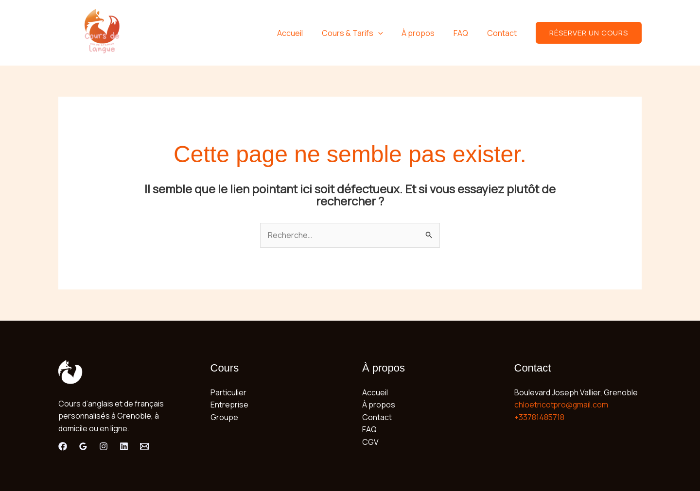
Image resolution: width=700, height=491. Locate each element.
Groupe (224, 417)
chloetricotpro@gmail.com (561, 404)
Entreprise (229, 404)
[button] (389, 33)
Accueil (304, 33)
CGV (370, 442)
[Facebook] (62, 446)
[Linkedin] (124, 446)
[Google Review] (83, 446)
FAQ (465, 33)
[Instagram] (103, 446)
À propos (426, 33)
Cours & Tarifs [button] (363, 33)
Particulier (228, 392)
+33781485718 (539, 417)
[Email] (144, 446)
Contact (503, 33)
